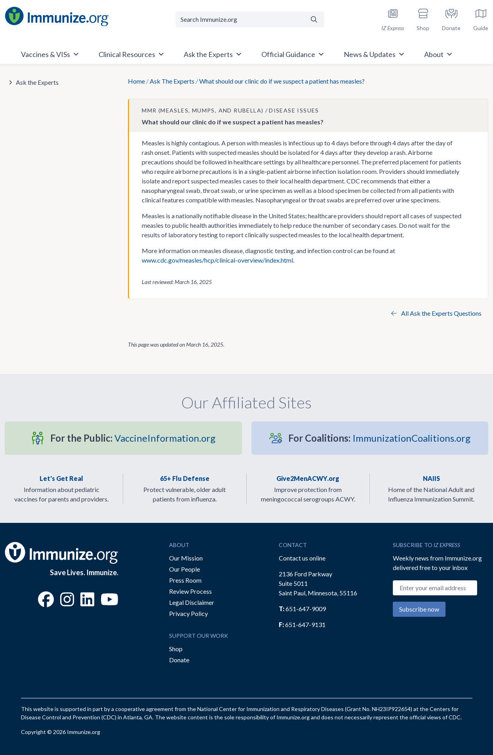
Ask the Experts (37, 82)
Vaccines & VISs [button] (50, 54)
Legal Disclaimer (191, 602)
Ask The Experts (172, 81)
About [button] (438, 54)
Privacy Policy (188, 613)
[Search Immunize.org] (240, 19)
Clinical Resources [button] (132, 54)
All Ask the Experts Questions (436, 313)
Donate (179, 659)
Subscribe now (419, 609)
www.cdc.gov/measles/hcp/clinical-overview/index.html (217, 260)
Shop (176, 648)
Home (136, 81)
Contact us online (302, 558)
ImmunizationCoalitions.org (379, 438)
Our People (184, 569)
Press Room (185, 580)
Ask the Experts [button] (213, 54)
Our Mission (186, 558)
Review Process (190, 591)
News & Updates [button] (374, 54)
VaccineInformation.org (132, 438)
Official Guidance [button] (293, 54)
